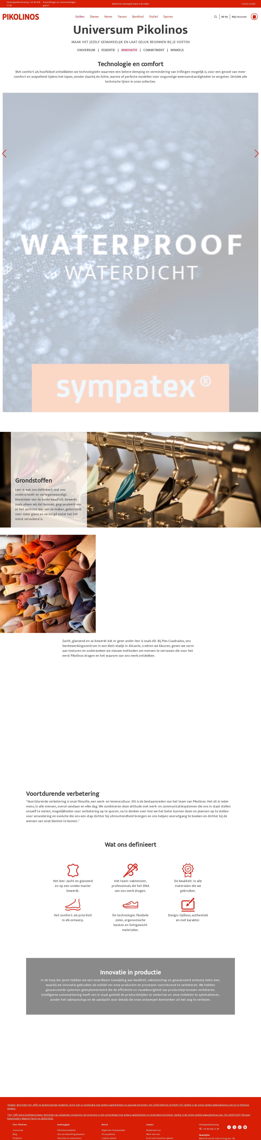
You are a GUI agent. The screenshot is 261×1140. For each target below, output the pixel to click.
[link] (21, 16)
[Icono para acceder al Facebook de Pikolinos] (229, 1127)
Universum (18, 1130)
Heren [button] (108, 16)
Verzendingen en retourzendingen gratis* (59, 4)
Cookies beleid (109, 1138)
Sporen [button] (168, 16)
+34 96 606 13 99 (210, 1128)
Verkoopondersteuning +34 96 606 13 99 (23, 4)
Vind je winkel (249, 3)
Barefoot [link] (138, 16)
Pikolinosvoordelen (66, 1130)
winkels (177, 50)
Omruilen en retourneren (69, 1138)
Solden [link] (79, 16)
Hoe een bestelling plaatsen (71, 1134)
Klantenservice (153, 1130)
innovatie (129, 50)
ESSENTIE (108, 50)
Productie (17, 1138)
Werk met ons (153, 1134)
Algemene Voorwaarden (113, 1130)
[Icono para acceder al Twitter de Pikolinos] (234, 1127)
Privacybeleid (108, 1134)
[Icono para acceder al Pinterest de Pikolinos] (245, 1127)
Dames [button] (94, 16)
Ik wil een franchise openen (159, 1138)
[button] (239, 18)
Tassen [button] (122, 16)
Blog (15, 1134)
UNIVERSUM (86, 50)
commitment (153, 50)
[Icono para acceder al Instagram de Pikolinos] (239, 1127)
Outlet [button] (153, 16)
